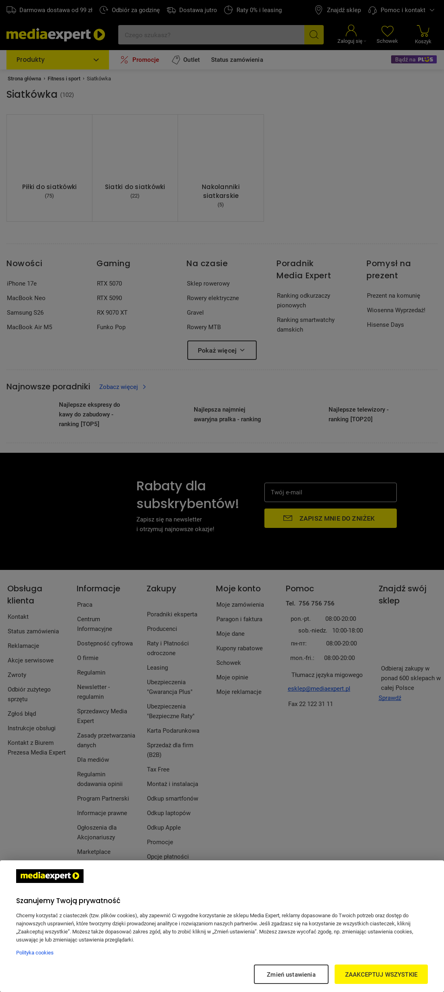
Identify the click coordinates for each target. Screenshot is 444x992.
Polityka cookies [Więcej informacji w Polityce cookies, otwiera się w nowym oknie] (35, 952)
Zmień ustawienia (291, 974)
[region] (222, 926)
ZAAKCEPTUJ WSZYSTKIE (381, 974)
